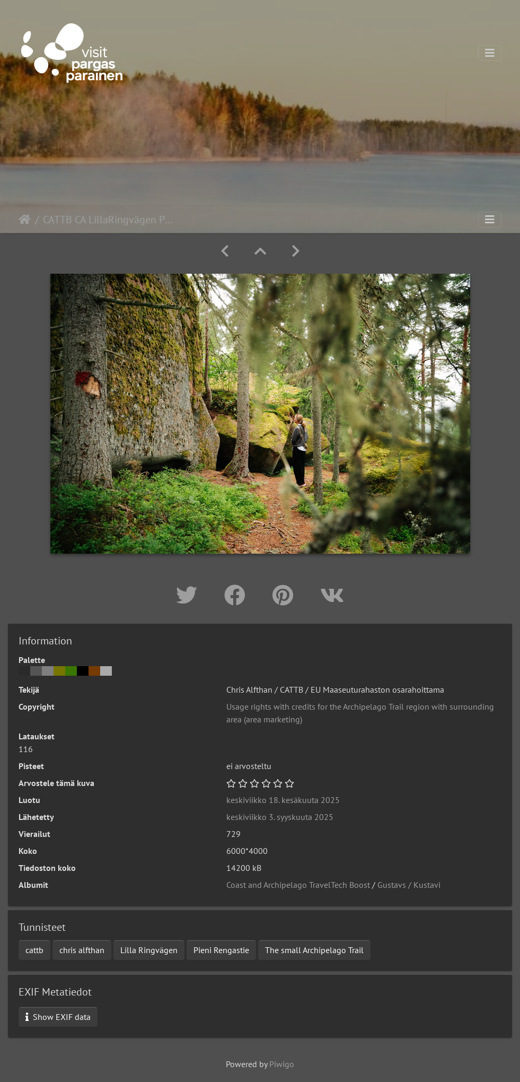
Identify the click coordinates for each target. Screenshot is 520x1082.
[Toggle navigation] (489, 53)
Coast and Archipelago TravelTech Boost (298, 884)
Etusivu (25, 220)
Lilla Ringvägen (149, 950)
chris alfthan (81, 950)
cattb (34, 950)
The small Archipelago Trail (314, 950)
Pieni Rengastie (221, 950)
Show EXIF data (58, 1016)
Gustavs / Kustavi (408, 884)
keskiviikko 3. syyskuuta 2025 (279, 817)
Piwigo (281, 1064)
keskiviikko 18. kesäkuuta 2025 (283, 800)
